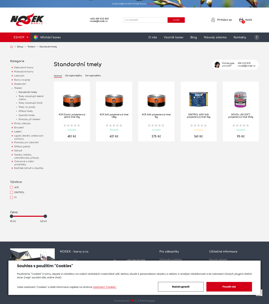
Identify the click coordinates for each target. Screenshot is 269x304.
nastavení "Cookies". (105, 287)
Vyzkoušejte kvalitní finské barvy (134, 4)
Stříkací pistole (22, 146)
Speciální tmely (27, 115)
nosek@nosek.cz (99, 21)
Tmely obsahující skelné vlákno (31, 98)
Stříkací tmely (26, 111)
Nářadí (18, 151)
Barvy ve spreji (22, 80)
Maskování (20, 84)
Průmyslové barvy (23, 71)
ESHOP (19, 37)
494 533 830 (244, 63)
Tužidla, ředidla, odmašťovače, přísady (26, 156)
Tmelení (18, 88)
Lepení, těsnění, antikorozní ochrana (28, 137)
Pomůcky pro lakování (26, 142)
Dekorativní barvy (23, 67)
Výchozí (58, 76)
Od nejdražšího (93, 76)
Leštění (17, 132)
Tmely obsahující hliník (31, 103)
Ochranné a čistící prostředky (24, 163)
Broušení (19, 127)
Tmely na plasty (27, 107)
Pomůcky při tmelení (29, 119)
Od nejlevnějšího (73, 76)
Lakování (19, 76)
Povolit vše (229, 286)
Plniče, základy (22, 123)
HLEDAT (176, 20)
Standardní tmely (28, 92)
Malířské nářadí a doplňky (28, 168)
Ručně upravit (180, 286)
